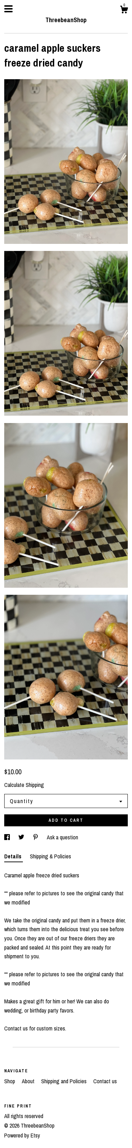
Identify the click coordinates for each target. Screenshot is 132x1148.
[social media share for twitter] (22, 837)
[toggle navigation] (8, 8)
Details (13, 856)
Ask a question (62, 837)
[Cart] (124, 10)
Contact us (105, 1081)
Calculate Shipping (24, 785)
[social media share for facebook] (7, 837)
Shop (10, 1081)
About (29, 1081)
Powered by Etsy (22, 1135)
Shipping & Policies (50, 856)
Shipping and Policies (64, 1081)
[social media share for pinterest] (36, 837)
